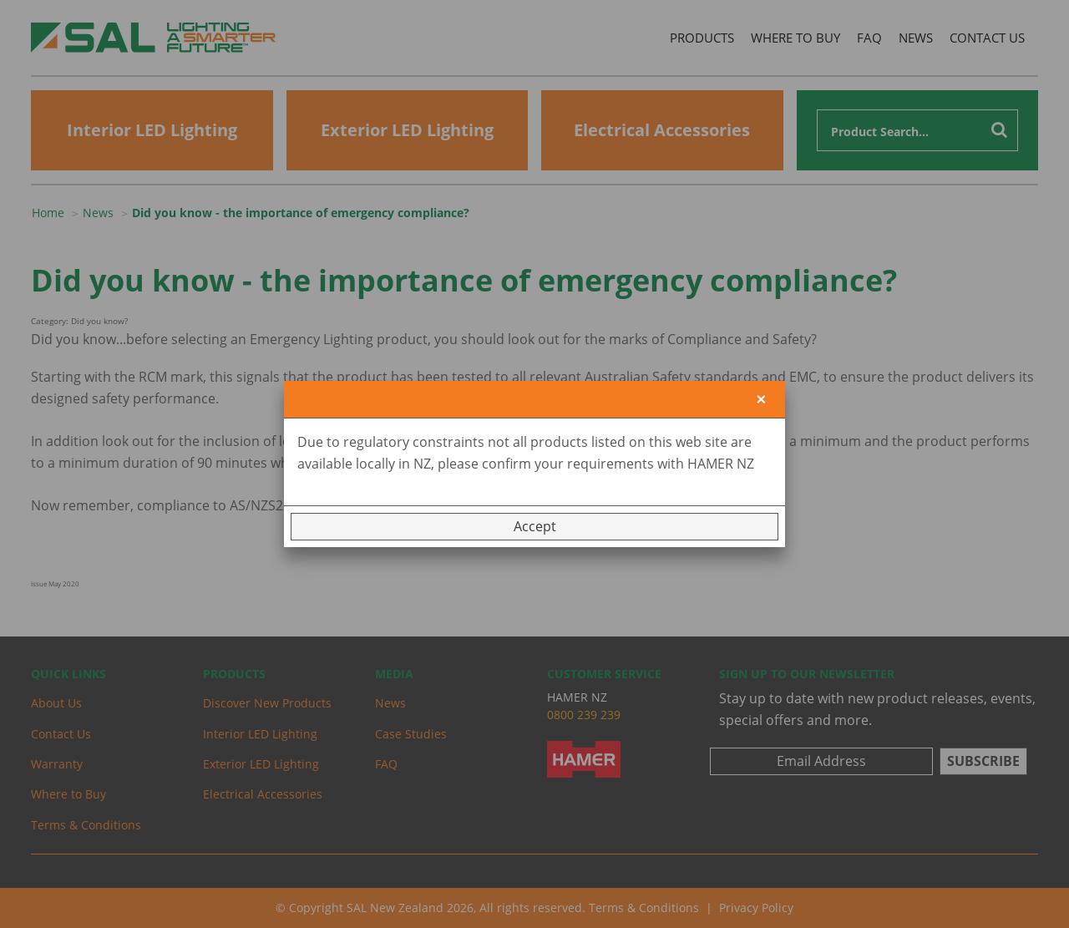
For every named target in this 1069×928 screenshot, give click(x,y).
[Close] (761, 399)
